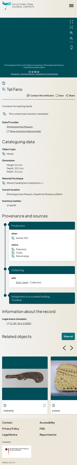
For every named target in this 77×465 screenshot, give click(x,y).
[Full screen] (71, 21)
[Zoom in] (71, 33)
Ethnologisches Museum (20, 126)
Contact (7, 422)
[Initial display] (71, 27)
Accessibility (47, 422)
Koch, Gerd (22, 282)
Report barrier (48, 434)
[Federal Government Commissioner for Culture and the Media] (16, 451)
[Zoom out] (71, 38)
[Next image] (71, 348)
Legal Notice (9, 434)
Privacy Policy (10, 428)
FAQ (42, 428)
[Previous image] (64, 348)
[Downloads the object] (71, 47)
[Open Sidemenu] (71, 5)
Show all (68, 336)
